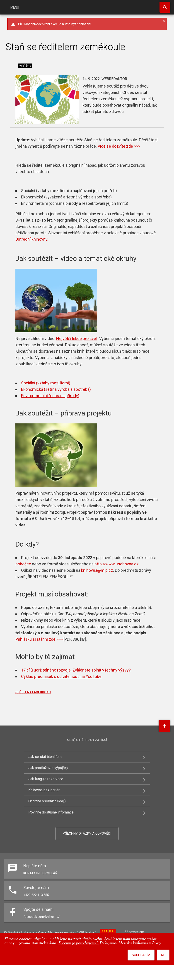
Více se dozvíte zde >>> (119, 146)
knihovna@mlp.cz (97, 570)
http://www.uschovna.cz (116, 564)
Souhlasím (141, 955)
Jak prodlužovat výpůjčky (48, 768)
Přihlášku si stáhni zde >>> (39, 639)
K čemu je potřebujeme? (78, 943)
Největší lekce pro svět (76, 338)
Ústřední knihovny (31, 239)
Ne (163, 955)
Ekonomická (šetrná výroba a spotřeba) (56, 389)
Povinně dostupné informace (51, 812)
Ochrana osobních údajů (47, 801)
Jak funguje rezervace (45, 779)
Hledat (165, 7)
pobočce (23, 564)
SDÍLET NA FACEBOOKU (33, 692)
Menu (14, 7)
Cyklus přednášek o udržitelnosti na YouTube (61, 676)
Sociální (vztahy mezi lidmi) (45, 383)
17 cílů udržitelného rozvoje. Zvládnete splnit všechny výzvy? (76, 670)
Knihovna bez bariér (44, 790)
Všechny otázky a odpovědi (87, 833)
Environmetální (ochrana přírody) (50, 395)
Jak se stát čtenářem (45, 757)
